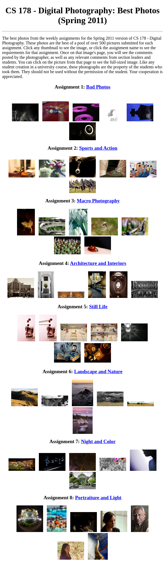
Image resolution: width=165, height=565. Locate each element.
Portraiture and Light (98, 497)
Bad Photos (98, 87)
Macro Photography (98, 200)
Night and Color (98, 441)
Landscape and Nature (98, 371)
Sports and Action (98, 148)
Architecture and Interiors (98, 263)
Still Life (98, 306)
